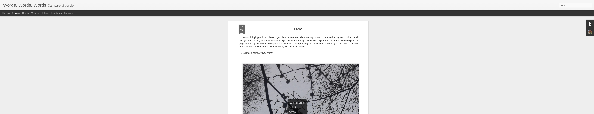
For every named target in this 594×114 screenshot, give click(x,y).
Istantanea (56, 13)
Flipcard (16, 13)
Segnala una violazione (320, 112)
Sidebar (45, 13)
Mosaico (35, 13)
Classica (6, 13)
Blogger (307, 112)
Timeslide (68, 13)
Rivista (25, 13)
